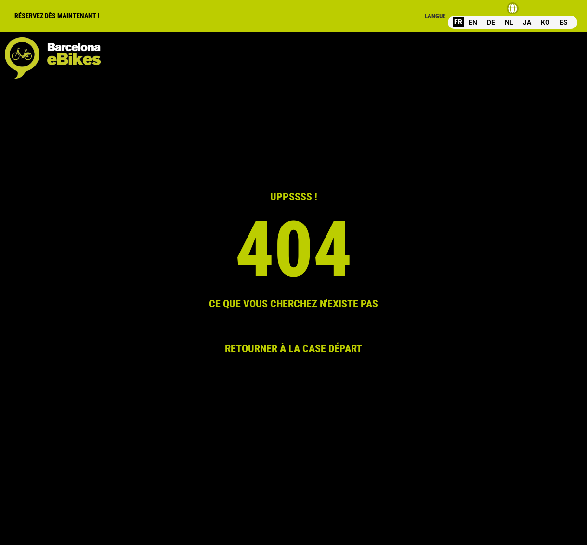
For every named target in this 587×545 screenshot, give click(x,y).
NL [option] (509, 22)
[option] (473, 22)
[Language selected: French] (513, 22)
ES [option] (564, 22)
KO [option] (545, 22)
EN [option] (473, 22)
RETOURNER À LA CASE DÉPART (293, 348)
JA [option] (527, 22)
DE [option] (491, 22)
